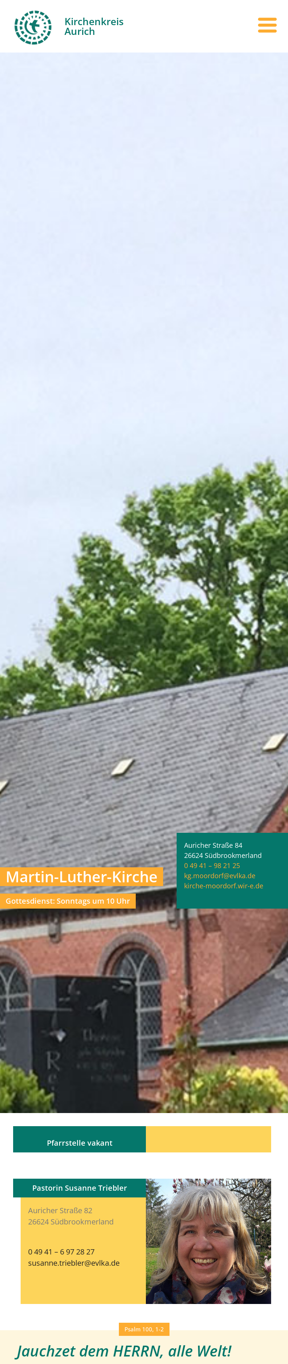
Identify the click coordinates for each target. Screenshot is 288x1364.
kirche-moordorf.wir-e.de (223, 885)
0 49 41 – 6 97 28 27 (61, 1252)
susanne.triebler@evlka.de (74, 1263)
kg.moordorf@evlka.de (219, 875)
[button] (144, 1329)
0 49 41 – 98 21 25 (212, 865)
